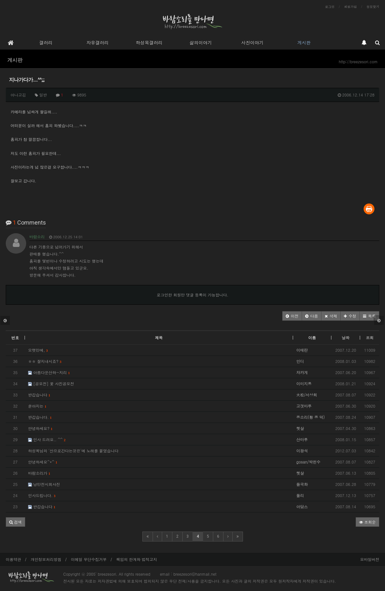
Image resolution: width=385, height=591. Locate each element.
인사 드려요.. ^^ (46, 439)
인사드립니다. (42, 495)
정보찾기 (372, 6)
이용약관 (13, 559)
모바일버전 (369, 559)
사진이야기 (252, 42)
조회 (370, 337)
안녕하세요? (40, 428)
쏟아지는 (37, 406)
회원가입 (350, 6)
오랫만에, (38, 350)
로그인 (330, 6)
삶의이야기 (201, 42)
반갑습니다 (39, 394)
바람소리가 (39, 473)
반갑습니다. (40, 417)
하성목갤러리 (149, 42)
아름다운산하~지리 (49, 372)
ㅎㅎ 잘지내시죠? (44, 361)
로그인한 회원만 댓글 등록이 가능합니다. (193, 294)
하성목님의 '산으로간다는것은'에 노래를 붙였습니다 (73, 450)
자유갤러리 (97, 42)
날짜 (346, 337)
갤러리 (46, 42)
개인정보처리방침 (46, 559)
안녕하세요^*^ (42, 461)
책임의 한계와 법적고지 (136, 559)
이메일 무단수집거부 (89, 559)
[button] (292, 316)
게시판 (304, 42)
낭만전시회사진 (44, 484)
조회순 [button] (367, 522)
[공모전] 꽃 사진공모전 (51, 383)
